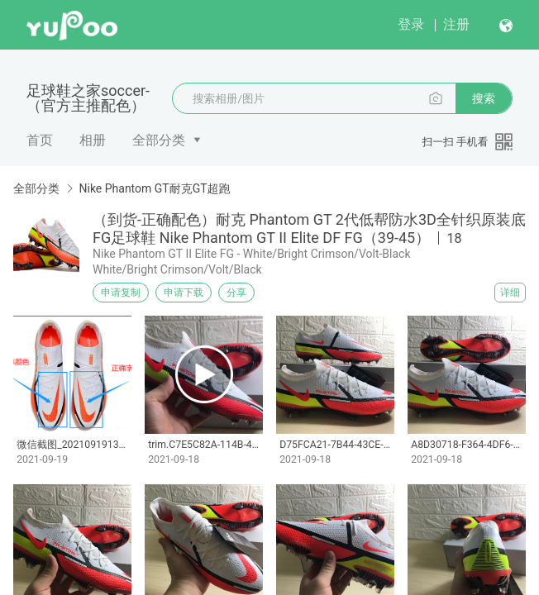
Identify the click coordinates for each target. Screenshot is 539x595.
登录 (411, 24)
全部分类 (158, 140)
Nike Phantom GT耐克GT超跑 (154, 188)
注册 (456, 24)
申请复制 (121, 292)
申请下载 (183, 292)
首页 (39, 140)
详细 (510, 292)
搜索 (483, 98)
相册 (92, 140)
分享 (236, 292)
